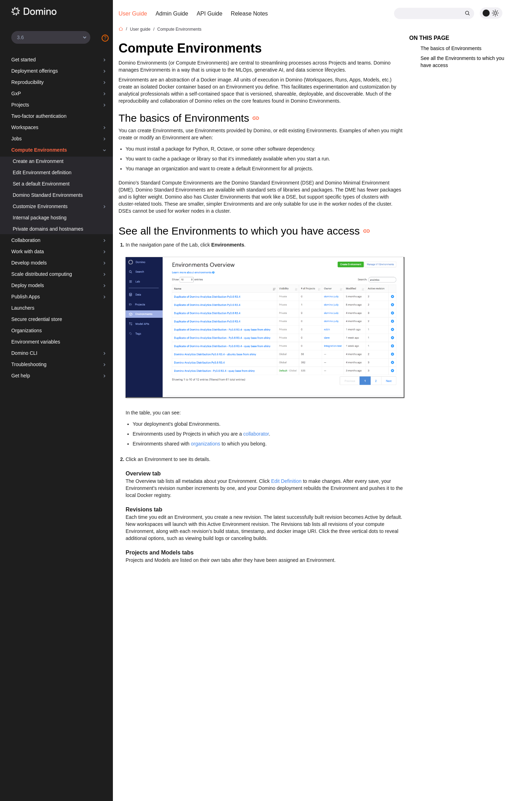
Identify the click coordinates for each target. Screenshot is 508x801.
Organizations (26, 330)
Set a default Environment (41, 184)
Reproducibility (27, 82)
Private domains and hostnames (48, 229)
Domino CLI (24, 353)
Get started (23, 59)
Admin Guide (172, 14)
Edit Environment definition (42, 172)
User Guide (133, 14)
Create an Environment (38, 161)
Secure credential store (36, 319)
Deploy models (27, 285)
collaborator (256, 434)
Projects (20, 105)
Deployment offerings (34, 71)
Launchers (22, 308)
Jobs (16, 138)
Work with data (27, 251)
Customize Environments (40, 206)
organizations (205, 444)
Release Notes (249, 14)
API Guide (209, 14)
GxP (16, 93)
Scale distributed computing (41, 274)
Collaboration (26, 240)
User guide (140, 29)
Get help (20, 375)
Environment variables (35, 342)
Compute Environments (39, 150)
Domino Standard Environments (48, 195)
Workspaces (24, 127)
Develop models (29, 263)
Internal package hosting (40, 217)
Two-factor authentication (38, 116)
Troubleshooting (29, 364)
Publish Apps (25, 296)
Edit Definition (286, 481)
